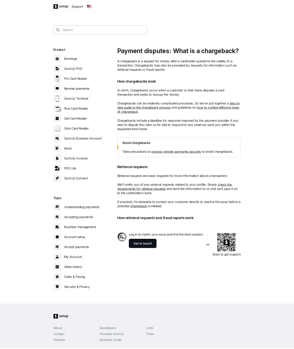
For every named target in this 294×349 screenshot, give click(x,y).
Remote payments (77, 88)
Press (150, 334)
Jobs (149, 328)
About (57, 328)
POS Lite (70, 168)
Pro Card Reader (75, 78)
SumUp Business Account (83, 138)
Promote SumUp (111, 334)
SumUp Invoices (76, 158)
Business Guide (110, 340)
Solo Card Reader (76, 128)
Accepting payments (78, 217)
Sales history (73, 267)
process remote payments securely (176, 152)
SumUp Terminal (76, 98)
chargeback (138, 206)
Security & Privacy (77, 287)
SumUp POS (73, 69)
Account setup (74, 237)
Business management (80, 227)
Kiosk (68, 148)
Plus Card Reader (76, 108)
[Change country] (89, 6)
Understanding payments (81, 207)
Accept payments (76, 247)
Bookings (70, 59)
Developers (108, 328)
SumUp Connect (76, 178)
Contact (58, 334)
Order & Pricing (74, 277)
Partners (59, 340)
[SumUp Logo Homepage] (62, 6)
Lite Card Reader (75, 118)
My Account (73, 257)
